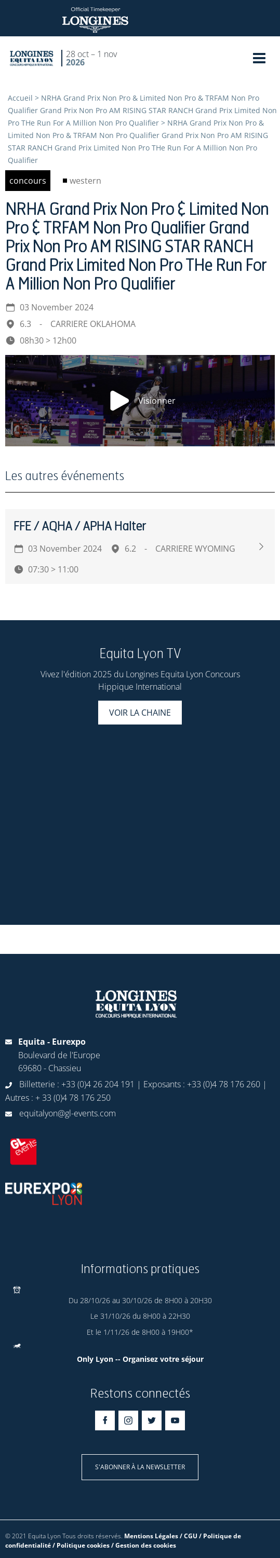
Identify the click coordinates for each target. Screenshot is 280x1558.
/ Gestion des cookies (143, 1545)
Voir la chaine (140, 712)
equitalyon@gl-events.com (67, 1113)
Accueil (20, 98)
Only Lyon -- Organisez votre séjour (140, 1359)
